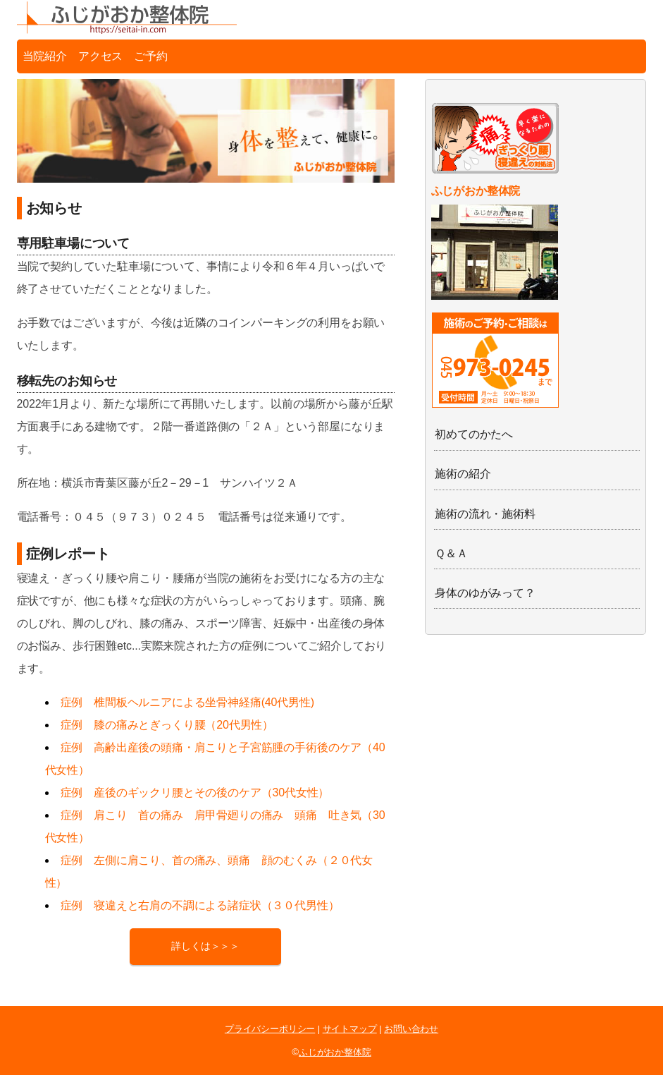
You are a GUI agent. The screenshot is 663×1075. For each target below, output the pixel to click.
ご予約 (151, 56)
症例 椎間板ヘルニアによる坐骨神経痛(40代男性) (187, 702)
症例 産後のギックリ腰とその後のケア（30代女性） (195, 792)
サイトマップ (350, 1029)
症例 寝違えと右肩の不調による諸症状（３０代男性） (200, 905)
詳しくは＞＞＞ (205, 946)
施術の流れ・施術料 (485, 514)
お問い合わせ (411, 1029)
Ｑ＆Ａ (451, 553)
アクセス (100, 56)
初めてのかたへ (474, 434)
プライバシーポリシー (270, 1029)
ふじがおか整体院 (335, 1052)
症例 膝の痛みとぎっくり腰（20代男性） (167, 725)
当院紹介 (45, 56)
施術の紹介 (462, 474)
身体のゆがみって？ (485, 593)
